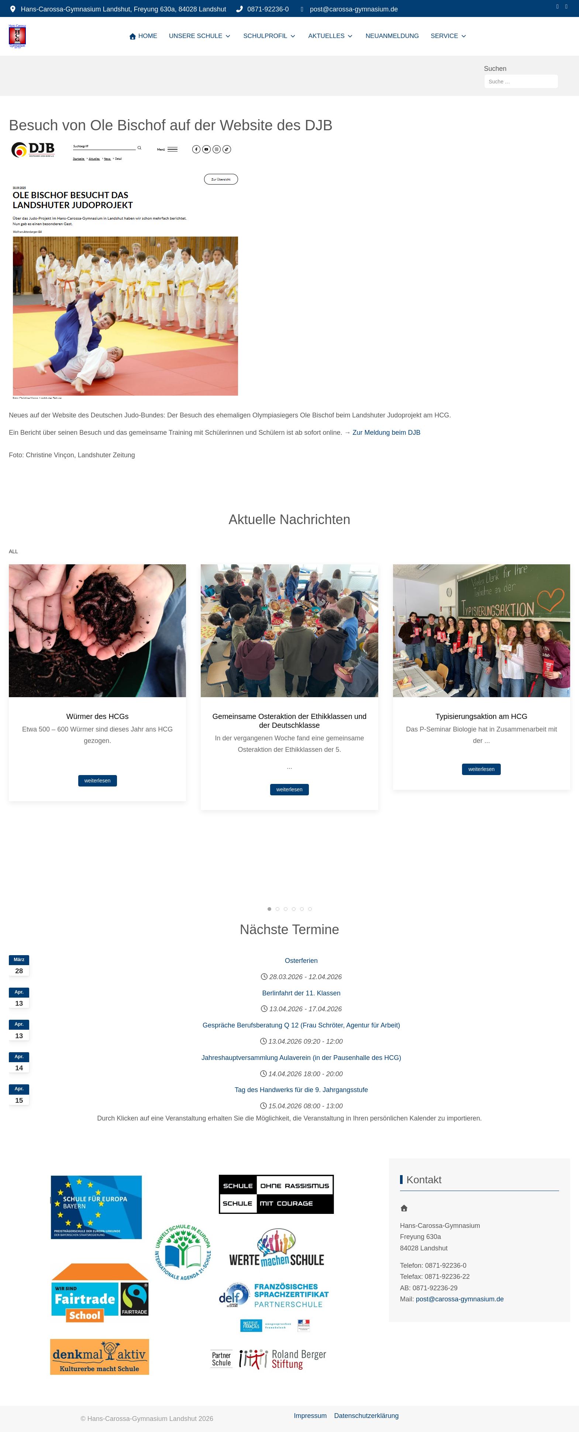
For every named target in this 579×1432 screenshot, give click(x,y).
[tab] (269, 909)
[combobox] (521, 81)
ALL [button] (13, 551)
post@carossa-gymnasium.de (354, 9)
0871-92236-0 (268, 9)
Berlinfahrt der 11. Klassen (301, 993)
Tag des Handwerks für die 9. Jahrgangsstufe (301, 1090)
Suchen (495, 68)
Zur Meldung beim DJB (387, 432)
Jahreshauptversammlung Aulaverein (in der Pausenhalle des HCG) (301, 1057)
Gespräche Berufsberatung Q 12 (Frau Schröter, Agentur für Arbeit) (301, 1025)
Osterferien (301, 960)
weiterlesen (98, 781)
